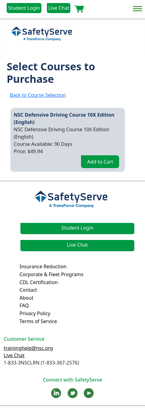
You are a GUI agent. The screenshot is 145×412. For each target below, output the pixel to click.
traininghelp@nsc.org (28, 348)
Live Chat (58, 8)
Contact (28, 290)
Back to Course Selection (38, 95)
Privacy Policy (34, 313)
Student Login (24, 8)
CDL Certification (38, 282)
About (26, 297)
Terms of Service (38, 321)
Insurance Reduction (43, 266)
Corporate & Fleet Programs (51, 274)
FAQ (24, 305)
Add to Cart (100, 161)
